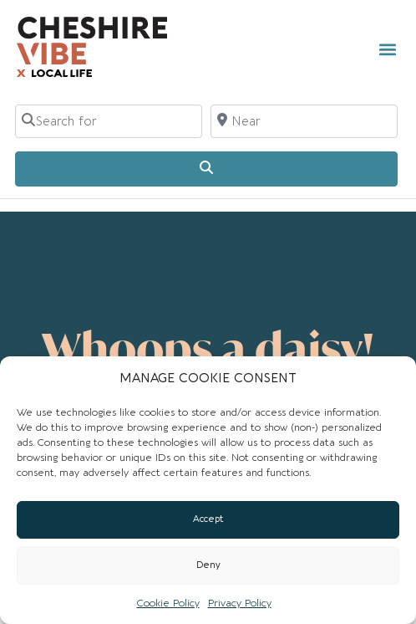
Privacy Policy (239, 603)
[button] (387, 49)
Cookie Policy (168, 603)
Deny (208, 565)
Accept (208, 519)
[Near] (304, 121)
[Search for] (108, 121)
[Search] (206, 169)
